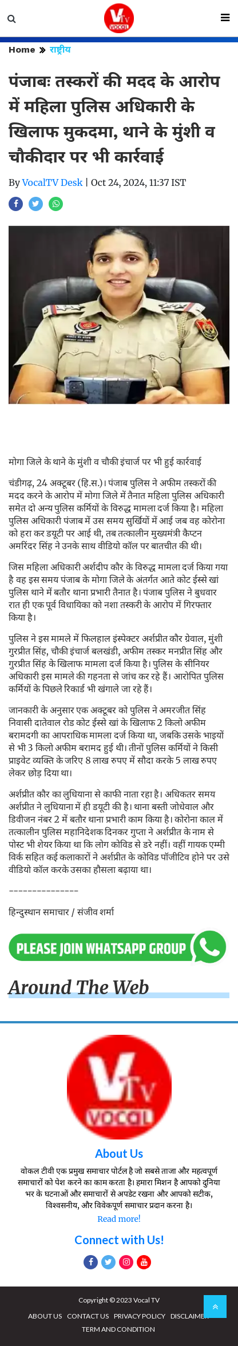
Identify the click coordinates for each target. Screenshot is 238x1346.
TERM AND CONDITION (118, 1329)
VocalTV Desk (52, 182)
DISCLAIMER (189, 1316)
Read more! (118, 1219)
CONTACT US (88, 1316)
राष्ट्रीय (60, 49)
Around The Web (79, 987)
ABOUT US (45, 1316)
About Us (119, 1153)
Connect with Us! (119, 1239)
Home (22, 49)
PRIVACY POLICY (139, 1316)
